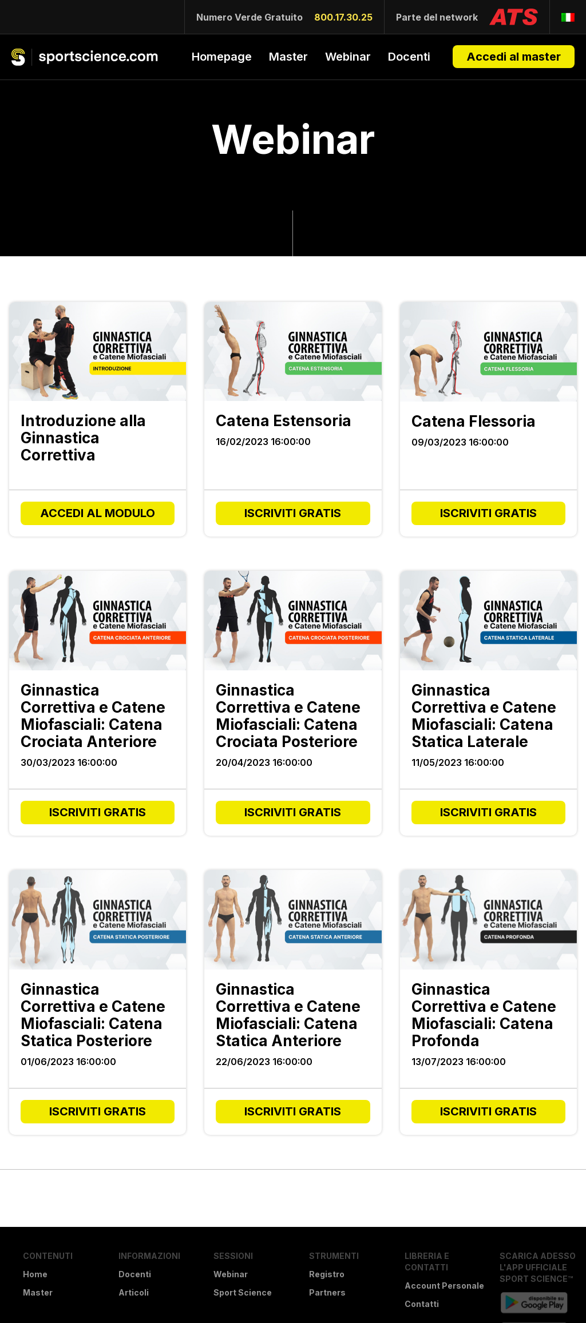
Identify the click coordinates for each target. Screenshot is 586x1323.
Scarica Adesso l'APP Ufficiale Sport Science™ (538, 1267)
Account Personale (444, 1285)
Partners (327, 1292)
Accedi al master (513, 56)
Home (35, 1274)
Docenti (409, 56)
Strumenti (334, 1256)
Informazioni (149, 1256)
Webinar (348, 56)
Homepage (222, 56)
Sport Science (242, 1292)
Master (288, 56)
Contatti (422, 1304)
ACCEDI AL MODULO (97, 513)
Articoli (133, 1292)
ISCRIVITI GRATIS (292, 513)
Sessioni (233, 1256)
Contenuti (48, 1256)
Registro (327, 1274)
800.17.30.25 (343, 17)
